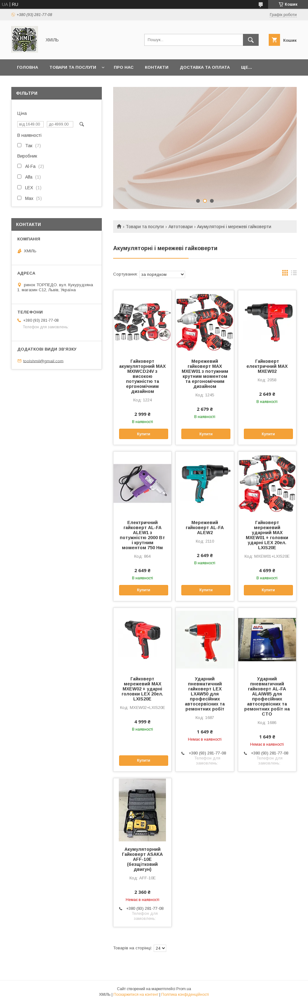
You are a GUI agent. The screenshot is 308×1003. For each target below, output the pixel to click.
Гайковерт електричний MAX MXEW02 (267, 366)
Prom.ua (183, 989)
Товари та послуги (72, 67)
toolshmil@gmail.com (43, 360)
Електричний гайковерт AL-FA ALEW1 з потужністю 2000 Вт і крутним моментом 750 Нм (142, 535)
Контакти (156, 67)
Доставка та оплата (205, 67)
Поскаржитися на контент (135, 994)
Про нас (124, 67)
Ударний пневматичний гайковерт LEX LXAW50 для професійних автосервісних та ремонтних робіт (205, 693)
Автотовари (180, 226)
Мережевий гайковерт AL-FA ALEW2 (205, 527)
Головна (27, 67)
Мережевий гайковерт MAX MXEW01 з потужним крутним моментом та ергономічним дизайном (205, 374)
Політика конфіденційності (185, 994)
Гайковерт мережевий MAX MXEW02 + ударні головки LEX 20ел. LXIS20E (142, 688)
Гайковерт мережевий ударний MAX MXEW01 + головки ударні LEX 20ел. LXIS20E (267, 535)
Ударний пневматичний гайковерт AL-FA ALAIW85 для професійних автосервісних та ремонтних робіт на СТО (267, 696)
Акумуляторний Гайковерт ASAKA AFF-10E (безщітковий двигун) (142, 859)
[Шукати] (251, 40)
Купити (143, 434)
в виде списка (294, 274)
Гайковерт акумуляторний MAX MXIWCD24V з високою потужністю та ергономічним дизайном (142, 376)
